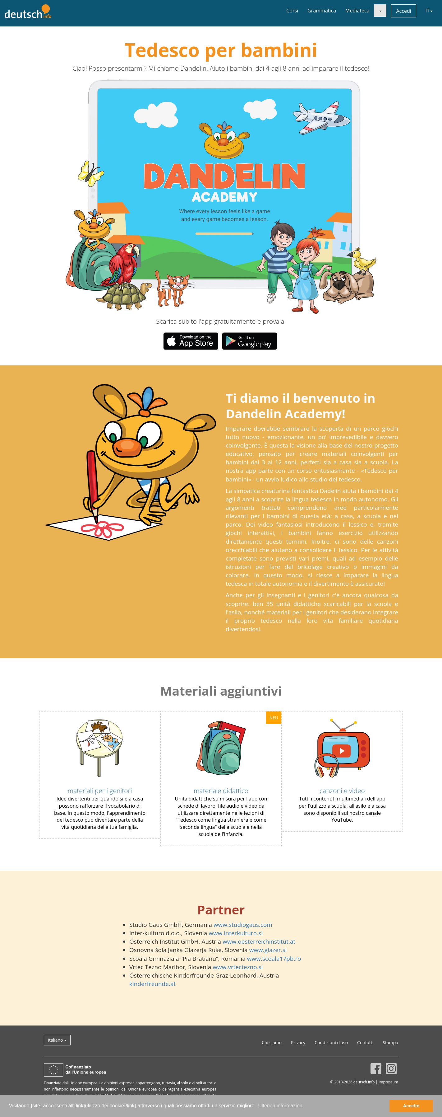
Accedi (403, 10)
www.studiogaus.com (243, 925)
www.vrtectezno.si (238, 967)
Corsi (292, 10)
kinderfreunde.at (152, 984)
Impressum (388, 1081)
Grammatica (321, 10)
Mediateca (357, 10)
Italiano (57, 1040)
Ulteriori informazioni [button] (280, 1105)
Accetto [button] (411, 1105)
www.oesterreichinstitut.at (259, 941)
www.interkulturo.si (236, 933)
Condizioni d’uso (331, 1042)
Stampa (390, 1042)
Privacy (298, 1042)
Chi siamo (272, 1042)
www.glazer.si (268, 950)
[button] (128, 196)
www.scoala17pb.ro (274, 959)
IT (429, 10)
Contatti (365, 1042)
